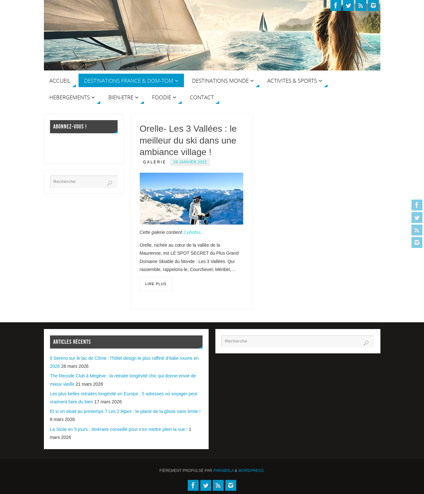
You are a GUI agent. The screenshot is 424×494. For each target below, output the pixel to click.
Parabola (223, 470)
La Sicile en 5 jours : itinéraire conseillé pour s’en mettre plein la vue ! (119, 429)
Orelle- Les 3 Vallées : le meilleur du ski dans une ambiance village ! (188, 140)
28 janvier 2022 (190, 162)
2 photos (192, 232)
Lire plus (155, 284)
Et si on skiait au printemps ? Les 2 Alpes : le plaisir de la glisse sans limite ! (125, 411)
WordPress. (251, 470)
